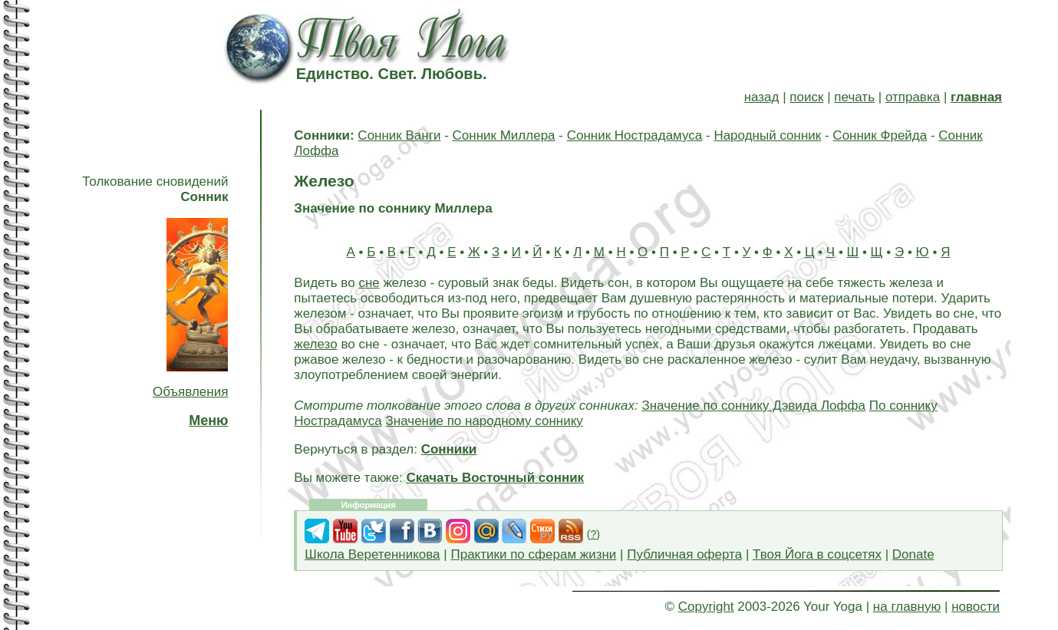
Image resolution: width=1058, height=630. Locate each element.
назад (761, 97)
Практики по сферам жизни (533, 554)
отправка (912, 97)
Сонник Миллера (504, 135)
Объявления (190, 391)
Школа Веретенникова (372, 554)
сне (368, 282)
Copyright (706, 606)
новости (975, 606)
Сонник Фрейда (879, 135)
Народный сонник (767, 135)
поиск (806, 97)
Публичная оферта (684, 554)
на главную (907, 606)
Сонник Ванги (399, 135)
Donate (913, 554)
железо (315, 344)
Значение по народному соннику (484, 421)
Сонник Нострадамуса (635, 135)
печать (854, 97)
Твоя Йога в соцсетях (817, 554)
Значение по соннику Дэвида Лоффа (753, 405)
